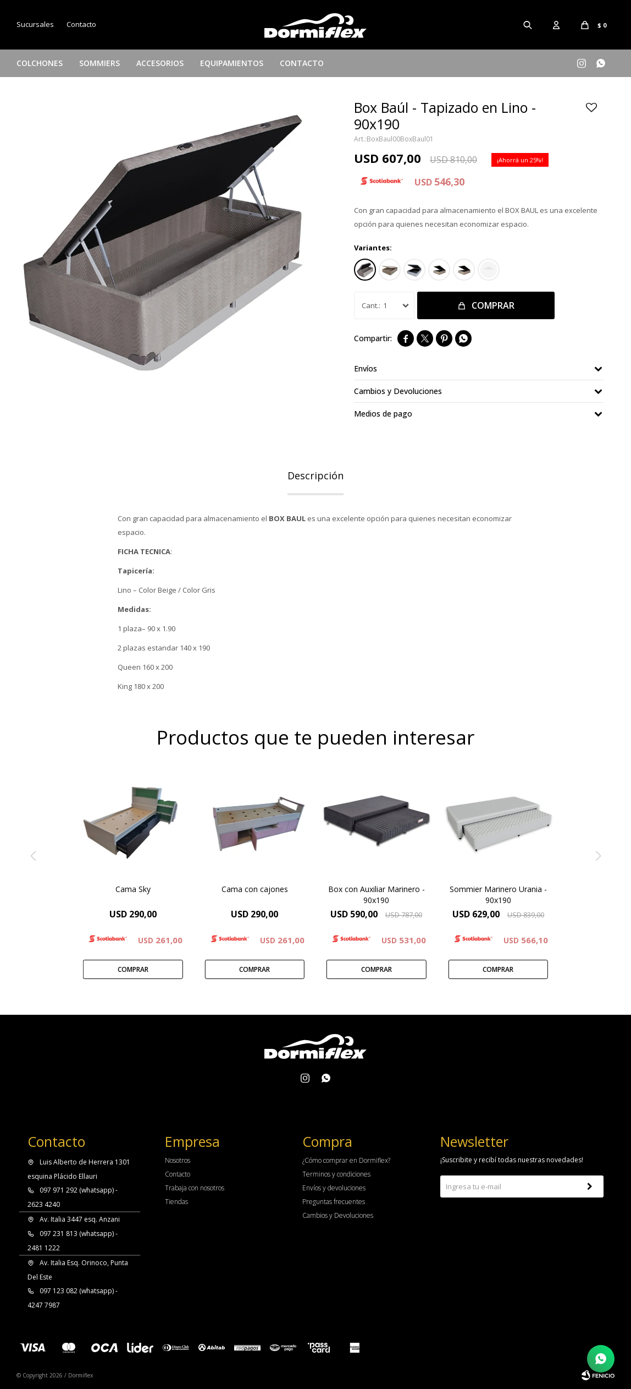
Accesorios (160, 63)
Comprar (493, 305)
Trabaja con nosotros (194, 1188)
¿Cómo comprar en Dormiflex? (346, 1160)
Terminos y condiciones (336, 1174)
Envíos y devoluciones (334, 1188)
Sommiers (99, 63)
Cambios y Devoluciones (337, 1215)
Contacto (302, 63)
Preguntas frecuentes (333, 1201)
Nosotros (177, 1160)
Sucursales (35, 24)
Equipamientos (231, 63)
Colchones (39, 63)
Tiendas (176, 1201)
